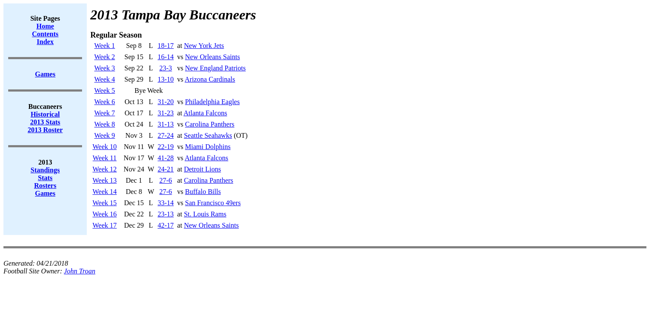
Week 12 (104, 169)
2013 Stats (45, 122)
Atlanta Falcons (205, 113)
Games (45, 193)
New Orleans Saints (212, 56)
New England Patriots (215, 68)
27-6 (165, 180)
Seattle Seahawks (208, 135)
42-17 (166, 225)
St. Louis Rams (205, 214)
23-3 (165, 68)
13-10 (166, 79)
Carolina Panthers (209, 124)
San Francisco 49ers (213, 202)
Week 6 (104, 101)
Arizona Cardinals (210, 79)
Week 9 (104, 135)
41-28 (166, 158)
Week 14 (104, 191)
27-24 (166, 135)
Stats (45, 177)
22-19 (166, 146)
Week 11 (105, 158)
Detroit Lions (202, 169)
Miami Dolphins (208, 146)
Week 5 (104, 90)
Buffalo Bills (203, 191)
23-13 (166, 214)
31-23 (166, 113)
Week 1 (104, 45)
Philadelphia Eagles (212, 101)
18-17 (166, 45)
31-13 (166, 124)
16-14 (166, 56)
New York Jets (204, 45)
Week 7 (104, 113)
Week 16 (104, 214)
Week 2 (104, 56)
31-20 (166, 101)
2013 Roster (45, 129)
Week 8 (104, 124)
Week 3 (104, 68)
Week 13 (104, 180)
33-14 (166, 202)
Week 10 (104, 146)
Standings (45, 170)
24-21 (166, 169)
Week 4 (104, 79)
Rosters (45, 185)
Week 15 (104, 202)
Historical (45, 114)
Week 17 (104, 225)
